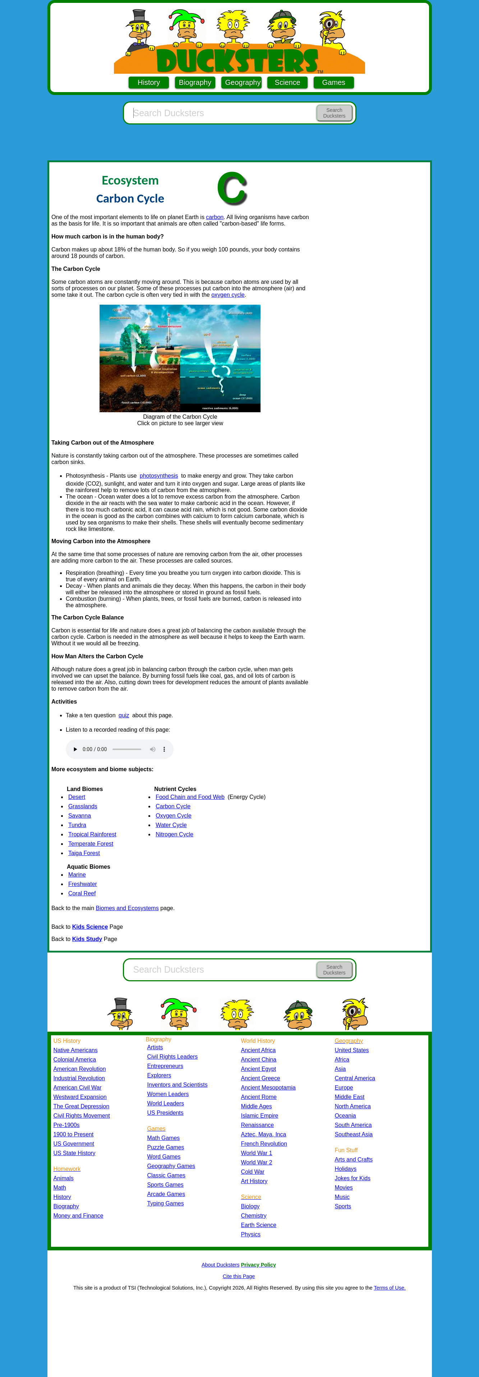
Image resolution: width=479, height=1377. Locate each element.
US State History (75, 1153)
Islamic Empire (259, 1116)
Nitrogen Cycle (174, 834)
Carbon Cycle (173, 806)
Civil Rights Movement (82, 1116)
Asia (340, 1069)
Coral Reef (82, 893)
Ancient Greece (260, 1078)
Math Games (163, 1138)
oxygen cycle (228, 295)
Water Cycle (171, 825)
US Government (74, 1144)
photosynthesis (159, 476)
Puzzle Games (165, 1147)
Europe (344, 1088)
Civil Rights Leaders (172, 1057)
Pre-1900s (67, 1125)
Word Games (164, 1157)
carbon (215, 217)
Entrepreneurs (165, 1066)
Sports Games (165, 1185)
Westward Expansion (80, 1097)
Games (333, 82)
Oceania (345, 1116)
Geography (243, 82)
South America (353, 1125)
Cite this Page (239, 1276)
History (149, 82)
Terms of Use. (390, 1288)
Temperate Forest (90, 844)
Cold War (252, 1172)
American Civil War (78, 1088)
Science (287, 82)
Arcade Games (166, 1194)
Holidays (346, 1169)
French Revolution (264, 1144)
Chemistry (254, 1216)
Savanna (79, 816)
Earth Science (259, 1225)
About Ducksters (221, 1265)
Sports (343, 1206)
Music (342, 1197)
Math (60, 1188)
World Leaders (165, 1103)
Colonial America (75, 1059)
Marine (77, 875)
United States (352, 1050)
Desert (76, 797)
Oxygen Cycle (174, 816)
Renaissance (257, 1125)
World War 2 (256, 1162)
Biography (195, 82)
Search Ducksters (334, 113)
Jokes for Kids (352, 1178)
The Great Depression (82, 1106)
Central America (355, 1078)
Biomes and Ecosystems (127, 908)
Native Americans (76, 1050)
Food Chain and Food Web (190, 797)
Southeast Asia (354, 1134)
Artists (155, 1047)
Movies (344, 1188)
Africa (342, 1059)
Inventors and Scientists (177, 1085)
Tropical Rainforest (92, 834)
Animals (64, 1178)
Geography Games (171, 1166)
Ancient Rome (259, 1097)
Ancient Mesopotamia (268, 1088)
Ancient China (259, 1059)
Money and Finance (78, 1216)
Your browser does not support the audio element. (120, 749)
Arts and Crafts (354, 1159)
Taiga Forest (84, 853)
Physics (251, 1234)
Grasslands (82, 806)
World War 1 (256, 1153)
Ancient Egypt (258, 1069)
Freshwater (82, 884)
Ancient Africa (258, 1050)
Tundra (77, 825)
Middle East (350, 1097)
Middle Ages (256, 1106)
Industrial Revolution (79, 1078)
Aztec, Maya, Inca (263, 1134)
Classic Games (166, 1175)
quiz (124, 715)
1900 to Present (74, 1134)
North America (353, 1106)
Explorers (159, 1075)
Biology (250, 1206)
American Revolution (80, 1069)
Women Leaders (168, 1094)
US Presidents (165, 1113)
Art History (254, 1181)
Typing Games (165, 1203)
